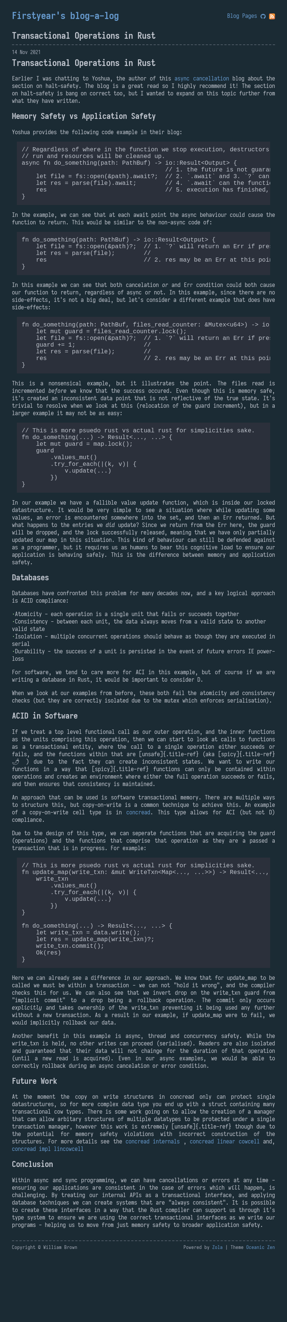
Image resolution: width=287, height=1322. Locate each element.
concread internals (153, 1207)
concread (138, 855)
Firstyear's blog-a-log (65, 16)
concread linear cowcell (225, 1207)
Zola (217, 1313)
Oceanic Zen (260, 1313)
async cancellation (202, 78)
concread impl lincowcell (48, 1214)
